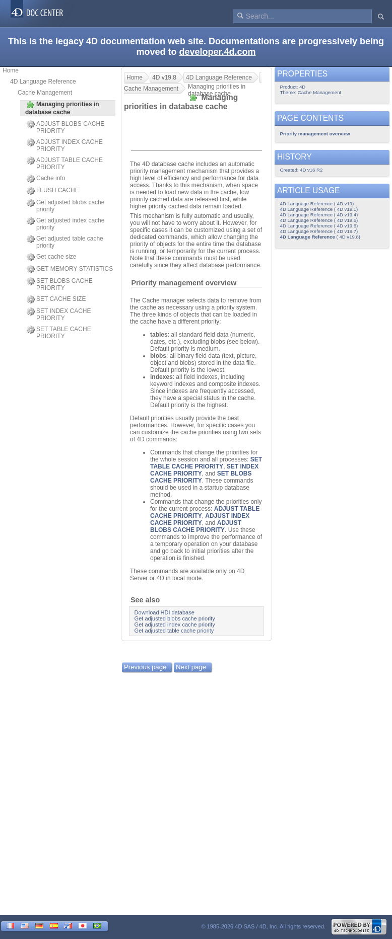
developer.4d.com (217, 52)
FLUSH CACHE (53, 191)
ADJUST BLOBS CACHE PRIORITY (65, 127)
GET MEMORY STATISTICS (70, 269)
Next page (191, 667)
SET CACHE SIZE (56, 299)
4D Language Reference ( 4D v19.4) (319, 214)
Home (11, 70)
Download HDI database (164, 612)
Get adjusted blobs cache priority (65, 206)
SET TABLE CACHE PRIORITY (59, 333)
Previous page (145, 667)
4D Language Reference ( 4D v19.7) (319, 231)
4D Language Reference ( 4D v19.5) (319, 220)
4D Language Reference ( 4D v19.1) (319, 209)
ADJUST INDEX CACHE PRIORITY (65, 145)
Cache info (46, 179)
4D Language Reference (43, 81)
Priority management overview (183, 283)
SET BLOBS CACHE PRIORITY (60, 284)
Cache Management (45, 92)
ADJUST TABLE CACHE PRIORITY (65, 163)
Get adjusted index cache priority (65, 224)
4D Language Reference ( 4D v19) (317, 203)
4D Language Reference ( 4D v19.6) (319, 225)
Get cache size (51, 257)
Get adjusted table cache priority (65, 242)
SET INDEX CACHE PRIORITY (59, 314)
